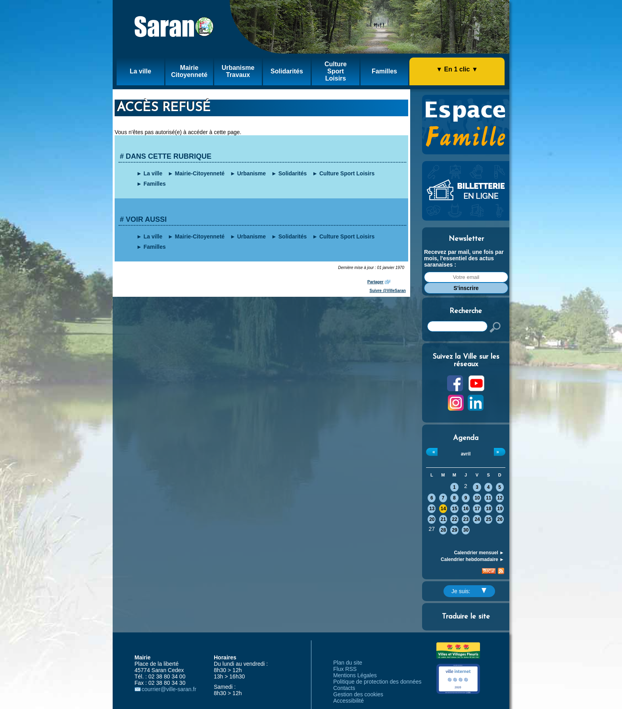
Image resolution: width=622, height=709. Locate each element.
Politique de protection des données (377, 681)
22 (454, 519)
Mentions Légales (355, 675)
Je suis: (468, 591)
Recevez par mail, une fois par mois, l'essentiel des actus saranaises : (464, 258)
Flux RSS (345, 669)
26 (500, 519)
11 (488, 498)
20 (431, 519)
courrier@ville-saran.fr (169, 689)
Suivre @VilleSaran (388, 290)
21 (443, 519)
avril (466, 454)
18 (488, 508)
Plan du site (347, 662)
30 (465, 530)
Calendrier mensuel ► (479, 552)
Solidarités (292, 173)
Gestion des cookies (358, 694)
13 (431, 508)
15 (454, 508)
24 (477, 519)
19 (500, 508)
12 (500, 498)
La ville (153, 173)
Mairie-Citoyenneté (200, 173)
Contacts (344, 688)
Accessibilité (348, 700)
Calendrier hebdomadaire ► (472, 559)
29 (454, 530)
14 (443, 508)
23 (465, 519)
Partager (375, 282)
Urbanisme (251, 173)
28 (443, 530)
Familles (155, 184)
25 (488, 519)
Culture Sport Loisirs (346, 173)
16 (465, 508)
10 (477, 498)
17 (477, 508)
